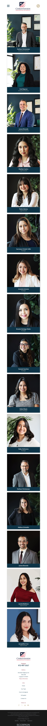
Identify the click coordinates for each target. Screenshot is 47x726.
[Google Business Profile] (25, 705)
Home (23, 685)
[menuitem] (17, 721)
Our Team (23, 689)
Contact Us (23, 698)
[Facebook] (19, 705)
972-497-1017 (23, 665)
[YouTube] (28, 705)
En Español (23, 695)
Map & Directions (23, 678)
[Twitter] (22, 705)
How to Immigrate (23, 692)
